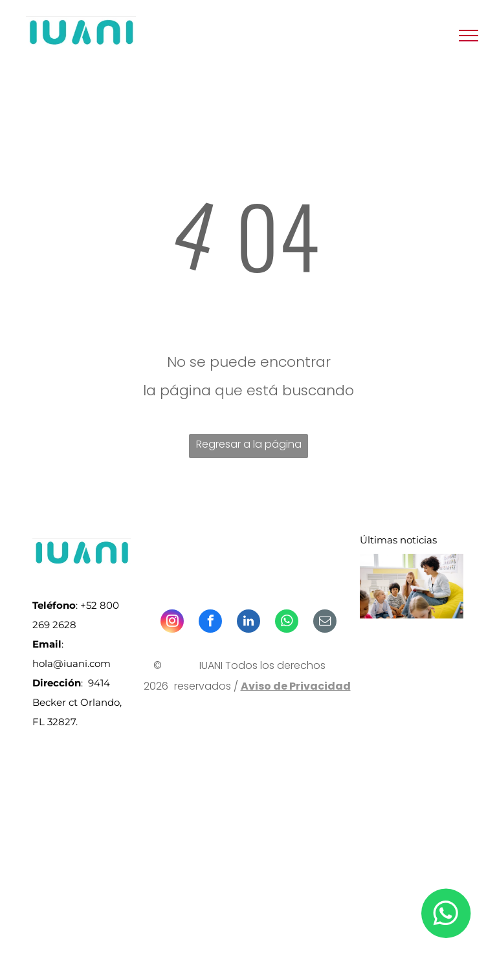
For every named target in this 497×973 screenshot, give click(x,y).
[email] (325, 622)
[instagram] (172, 622)
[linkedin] (248, 622)
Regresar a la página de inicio (249, 447)
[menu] (468, 35)
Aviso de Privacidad (296, 686)
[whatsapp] (286, 622)
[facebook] (210, 622)
